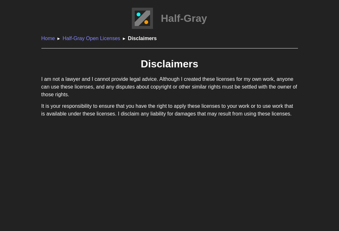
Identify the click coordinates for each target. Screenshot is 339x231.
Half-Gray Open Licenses (91, 38)
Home (48, 38)
